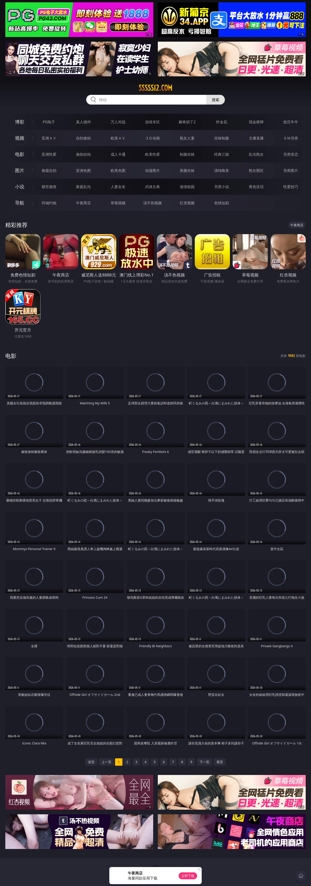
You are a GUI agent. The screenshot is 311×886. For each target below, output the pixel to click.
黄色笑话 (256, 186)
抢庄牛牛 (290, 121)
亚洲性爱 (49, 154)
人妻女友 (118, 186)
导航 (19, 203)
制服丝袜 (187, 154)
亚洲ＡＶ (49, 138)
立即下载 (187, 876)
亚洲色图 (83, 170)
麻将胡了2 (187, 121)
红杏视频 (187, 202)
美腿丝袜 (187, 170)
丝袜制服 (221, 138)
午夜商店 (83, 202)
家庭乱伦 (83, 186)
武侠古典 (152, 186)
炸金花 (221, 121)
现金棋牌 (256, 121)
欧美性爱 (152, 154)
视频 (19, 138)
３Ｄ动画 (152, 138)
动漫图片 (152, 170)
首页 (91, 762)
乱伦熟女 (256, 154)
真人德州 (83, 121)
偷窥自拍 (49, 170)
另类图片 (290, 170)
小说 (19, 186)
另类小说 (221, 186)
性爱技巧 (290, 186)
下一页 (204, 762)
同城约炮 (49, 202)
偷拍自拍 (83, 154)
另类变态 (290, 154)
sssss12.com (155, 88)
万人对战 (118, 121)
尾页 (219, 762)
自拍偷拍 (83, 138)
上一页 (106, 762)
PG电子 (49, 121)
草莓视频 (118, 202)
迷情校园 (187, 186)
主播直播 (256, 138)
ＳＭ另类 (290, 138)
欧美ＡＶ (118, 138)
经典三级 (221, 154)
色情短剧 (221, 202)
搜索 (215, 99)
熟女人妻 (187, 138)
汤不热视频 (152, 202)
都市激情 (49, 186)
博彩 (19, 122)
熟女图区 (256, 170)
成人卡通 (118, 154)
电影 (19, 154)
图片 (19, 170)
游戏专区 (152, 121)
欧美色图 (118, 170)
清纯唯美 (221, 170)
